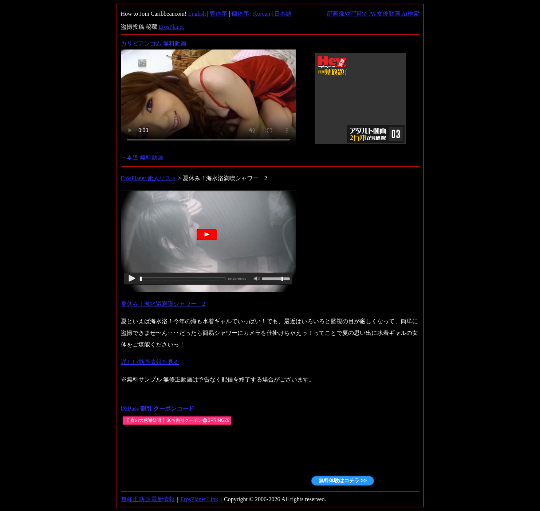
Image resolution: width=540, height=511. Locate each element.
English (197, 14)
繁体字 (218, 14)
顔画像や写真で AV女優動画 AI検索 (373, 14)
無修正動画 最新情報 (148, 499)
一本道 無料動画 (142, 157)
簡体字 (240, 14)
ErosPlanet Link (199, 499)
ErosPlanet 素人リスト (149, 178)
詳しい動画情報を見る (150, 362)
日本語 (283, 14)
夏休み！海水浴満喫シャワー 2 (163, 304)
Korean (261, 14)
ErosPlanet (171, 27)
